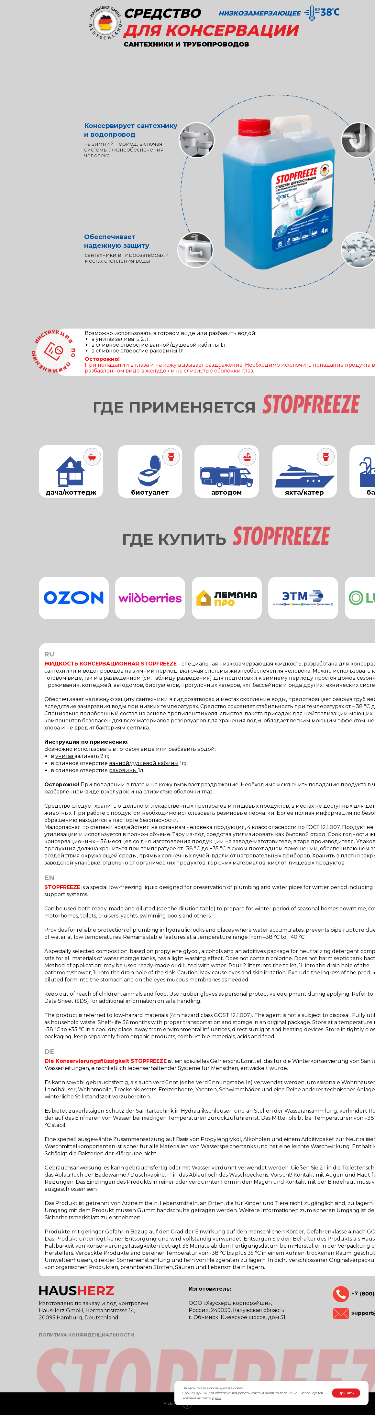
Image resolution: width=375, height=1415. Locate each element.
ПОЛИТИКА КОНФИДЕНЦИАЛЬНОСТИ (86, 1335)
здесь (216, 1398)
